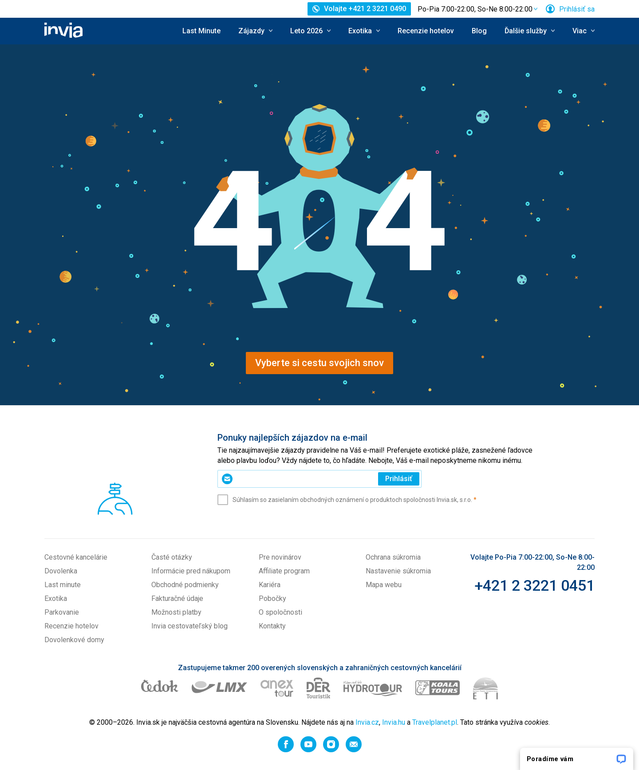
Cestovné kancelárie (75, 557)
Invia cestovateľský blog (189, 626)
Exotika (55, 598)
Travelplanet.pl (434, 722)
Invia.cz (367, 722)
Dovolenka (60, 571)
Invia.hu (393, 722)
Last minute (62, 584)
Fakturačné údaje (177, 598)
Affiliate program (284, 571)
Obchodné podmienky (185, 584)
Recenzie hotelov (426, 31)
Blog (479, 31)
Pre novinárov (280, 557)
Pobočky (272, 598)
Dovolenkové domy (74, 640)
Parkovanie (61, 612)
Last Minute (201, 31)
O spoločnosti (280, 612)
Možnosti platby (176, 612)
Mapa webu (384, 584)
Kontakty (272, 626)
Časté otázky (171, 557)
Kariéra (269, 584)
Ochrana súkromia (393, 557)
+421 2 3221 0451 (534, 585)
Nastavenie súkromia (398, 571)
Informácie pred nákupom (190, 571)
